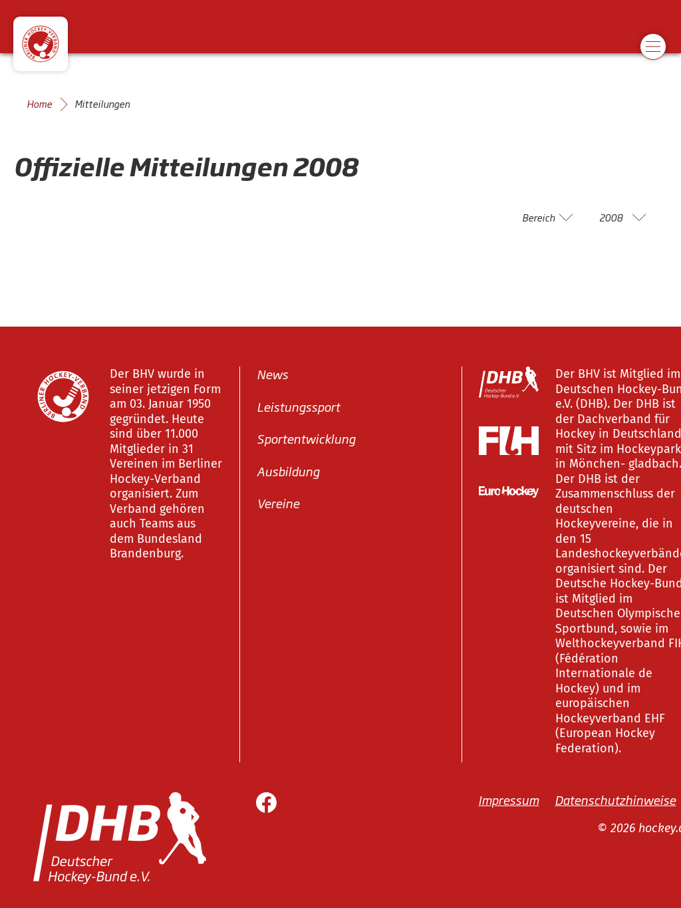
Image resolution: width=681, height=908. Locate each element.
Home (39, 104)
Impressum (508, 799)
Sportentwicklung (306, 438)
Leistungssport (298, 406)
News (272, 373)
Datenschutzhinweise (615, 799)
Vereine (278, 503)
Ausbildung (288, 471)
